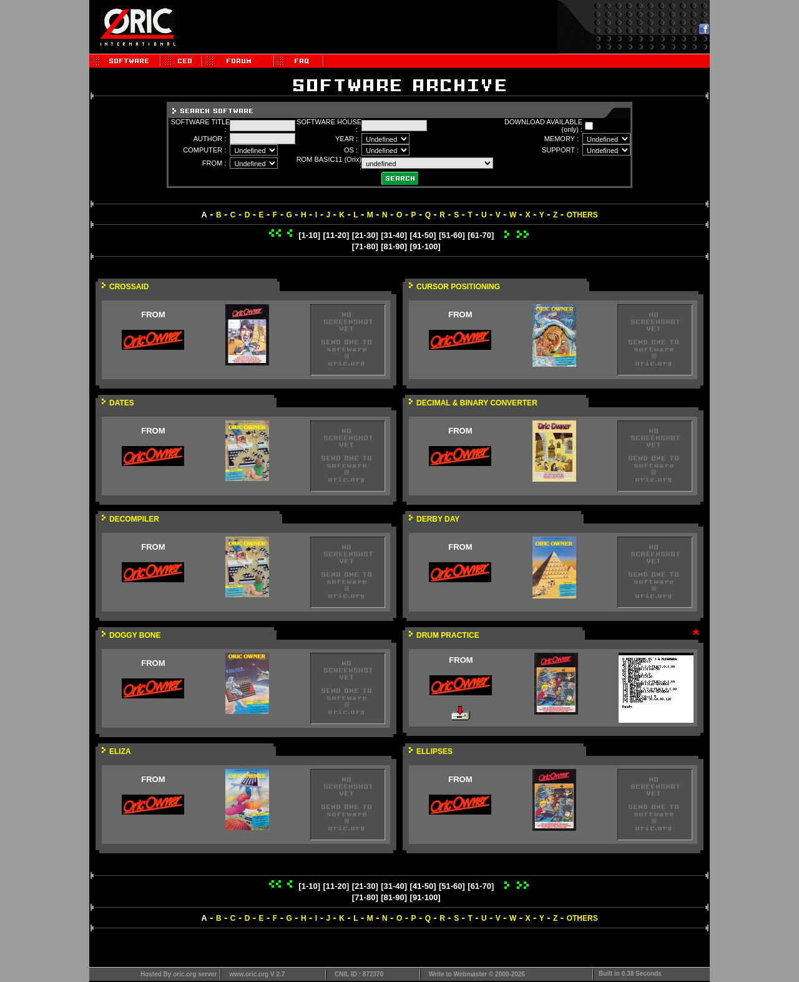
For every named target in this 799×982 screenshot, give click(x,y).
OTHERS (582, 215)
